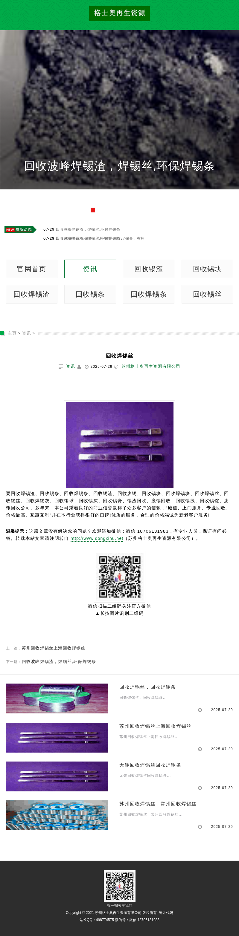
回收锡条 (90, 294)
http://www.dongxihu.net (97, 538)
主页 (12, 333)
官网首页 (31, 269)
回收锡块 (207, 269)
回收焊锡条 (149, 294)
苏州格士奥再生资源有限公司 (151, 366)
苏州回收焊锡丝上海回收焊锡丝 (54, 648)
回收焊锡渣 (31, 294)
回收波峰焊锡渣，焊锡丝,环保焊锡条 (119, 165)
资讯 (90, 269)
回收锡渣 (148, 269)
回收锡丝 (207, 294)
